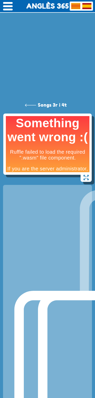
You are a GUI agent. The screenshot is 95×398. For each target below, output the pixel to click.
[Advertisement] (47, 50)
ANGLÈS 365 (47, 6)
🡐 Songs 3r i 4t (46, 105)
